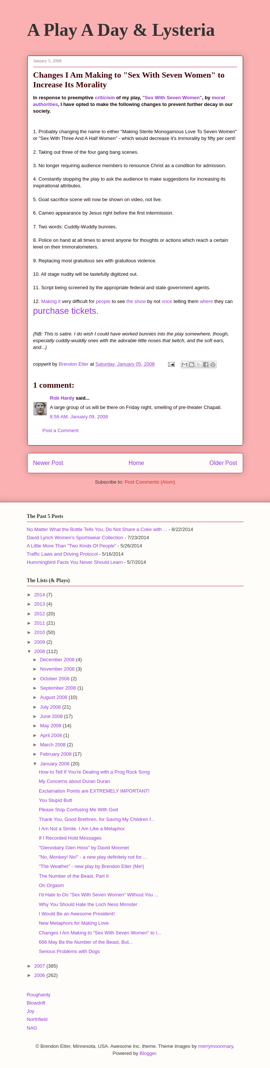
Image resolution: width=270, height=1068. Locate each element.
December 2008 (58, 659)
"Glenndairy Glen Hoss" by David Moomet (84, 847)
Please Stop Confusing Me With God (78, 809)
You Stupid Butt (55, 800)
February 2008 (56, 754)
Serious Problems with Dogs (69, 951)
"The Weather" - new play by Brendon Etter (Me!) (91, 866)
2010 (40, 632)
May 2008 (51, 725)
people (103, 301)
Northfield (37, 1019)
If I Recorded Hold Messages (70, 838)
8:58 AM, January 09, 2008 (79, 416)
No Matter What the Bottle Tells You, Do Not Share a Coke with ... (97, 529)
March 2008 (53, 744)
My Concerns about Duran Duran (74, 781)
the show (136, 301)
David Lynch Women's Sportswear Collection (75, 537)
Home (136, 463)
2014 (40, 594)
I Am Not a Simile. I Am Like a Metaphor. (82, 828)
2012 (40, 613)
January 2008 (55, 763)
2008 (40, 651)
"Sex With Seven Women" (172, 97)
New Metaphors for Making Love (74, 923)
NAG (32, 1028)
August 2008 (54, 697)
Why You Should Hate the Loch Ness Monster (88, 904)
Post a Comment (61, 430)
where (206, 301)
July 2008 (51, 707)
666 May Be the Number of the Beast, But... (86, 942)
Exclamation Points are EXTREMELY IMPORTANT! (94, 791)
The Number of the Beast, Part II (74, 876)
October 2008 (55, 678)
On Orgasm (51, 885)
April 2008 (51, 735)
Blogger (148, 1053)
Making (49, 301)
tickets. (85, 311)
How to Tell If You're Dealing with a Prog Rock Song (94, 772)
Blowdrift (36, 1003)
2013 (40, 604)
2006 (40, 975)
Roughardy (39, 994)
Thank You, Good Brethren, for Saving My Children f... (97, 819)
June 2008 (52, 716)
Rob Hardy (62, 398)
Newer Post (48, 463)
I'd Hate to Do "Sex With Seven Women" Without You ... (98, 894)
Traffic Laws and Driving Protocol (62, 554)
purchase (51, 311)
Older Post (223, 463)
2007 (40, 966)
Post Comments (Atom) (150, 482)
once (167, 301)
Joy (30, 1011)
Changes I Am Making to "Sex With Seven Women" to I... (100, 933)
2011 (40, 623)
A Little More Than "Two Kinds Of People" (72, 546)
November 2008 (58, 669)
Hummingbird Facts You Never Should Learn (75, 562)
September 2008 (58, 688)
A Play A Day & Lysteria (121, 30)
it (59, 301)
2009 (40, 642)
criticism (105, 97)
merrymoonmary (215, 1046)
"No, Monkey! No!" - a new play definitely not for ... (93, 857)
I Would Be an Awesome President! (77, 913)
